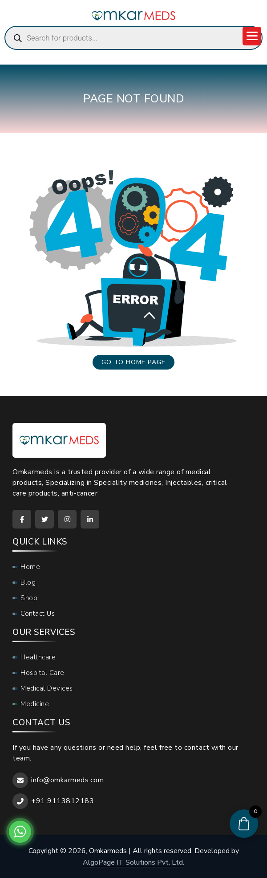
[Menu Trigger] (252, 36)
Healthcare (38, 657)
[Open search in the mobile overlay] (133, 37)
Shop (28, 597)
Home (30, 566)
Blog (28, 582)
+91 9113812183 (62, 801)
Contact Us (37, 613)
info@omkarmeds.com (67, 780)
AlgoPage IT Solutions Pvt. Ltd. (133, 862)
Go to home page (133, 362)
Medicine (34, 703)
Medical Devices (46, 688)
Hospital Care (42, 672)
